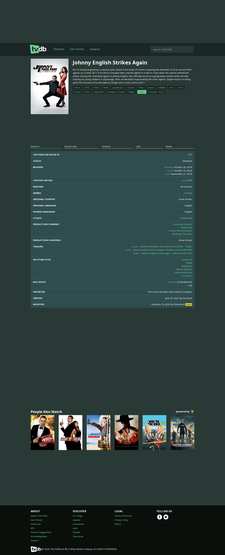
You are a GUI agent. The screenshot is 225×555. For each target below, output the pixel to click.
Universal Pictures (183, 224)
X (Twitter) (186, 275)
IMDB (189, 262)
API (32, 528)
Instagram (187, 266)
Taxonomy (78, 536)
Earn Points (77, 49)
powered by (185, 412)
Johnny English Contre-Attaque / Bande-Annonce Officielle (162, 249)
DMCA (118, 524)
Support (95, 49)
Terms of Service (123, 515)
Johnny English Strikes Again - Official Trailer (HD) (166, 253)
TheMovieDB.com (183, 272)
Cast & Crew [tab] (70, 146)
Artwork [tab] (106, 146)
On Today (77, 515)
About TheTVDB (39, 515)
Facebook (187, 259)
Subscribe (36, 524)
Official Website (184, 269)
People (76, 532)
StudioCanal (186, 218)
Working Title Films (182, 233)
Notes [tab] (169, 146)
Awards (76, 519)
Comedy (188, 193)
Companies (78, 524)
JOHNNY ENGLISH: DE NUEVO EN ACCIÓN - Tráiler (166, 246)
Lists (75, 528)
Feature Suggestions (41, 532)
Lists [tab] (138, 146)
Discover (59, 49)
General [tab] (35, 146)
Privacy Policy (121, 519)
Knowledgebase (39, 536)
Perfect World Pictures (180, 230)
